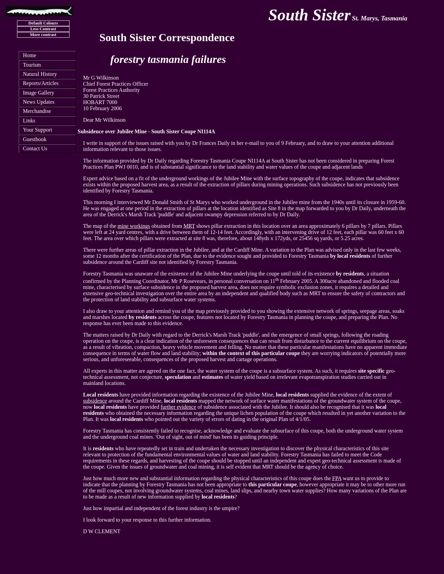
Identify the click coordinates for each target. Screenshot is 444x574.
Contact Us (35, 148)
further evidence (178, 407)
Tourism (32, 65)
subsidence (95, 401)
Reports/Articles (41, 83)
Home (29, 55)
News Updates (38, 102)
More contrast (43, 34)
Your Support (37, 130)
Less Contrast (43, 29)
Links (29, 120)
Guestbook (34, 139)
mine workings (133, 226)
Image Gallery (38, 93)
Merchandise (37, 111)
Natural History (40, 74)
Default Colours (43, 23)
